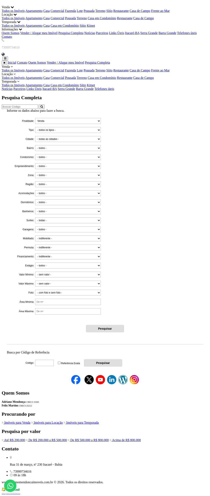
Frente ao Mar (160, 11)
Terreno (100, 11)
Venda (105, 68)
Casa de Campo (140, 11)
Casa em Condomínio (102, 18)
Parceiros (102, 33)
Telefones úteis (187, 33)
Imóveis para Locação (47, 422)
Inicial (12, 62)
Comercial (57, 11)
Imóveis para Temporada (81, 422)
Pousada (89, 11)
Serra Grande (149, 33)
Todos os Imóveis (13, 11)
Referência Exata (70, 363)
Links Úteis (116, 33)
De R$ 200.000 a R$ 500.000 (46, 440)
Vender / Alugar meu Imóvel (38, 33)
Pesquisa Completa (70, 33)
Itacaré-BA (132, 33)
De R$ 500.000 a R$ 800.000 (88, 440)
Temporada (105, 83)
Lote (80, 11)
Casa (46, 11)
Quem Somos (10, 33)
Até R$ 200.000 (13, 440)
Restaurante (121, 11)
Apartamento (34, 11)
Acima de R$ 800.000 (125, 440)
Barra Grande (167, 33)
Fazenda (70, 11)
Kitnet (91, 25)
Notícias (89, 33)
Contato (7, 36)
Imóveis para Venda (16, 422)
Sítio (109, 11)
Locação (105, 76)
